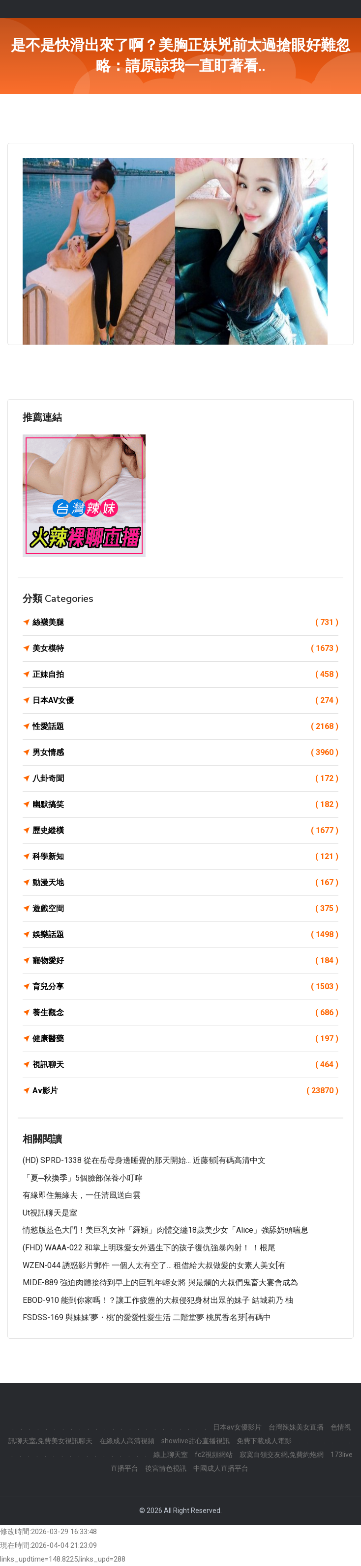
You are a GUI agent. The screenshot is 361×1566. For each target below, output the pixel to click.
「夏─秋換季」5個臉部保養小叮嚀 (83, 1178)
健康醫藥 (185, 1039)
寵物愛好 (185, 961)
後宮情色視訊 (165, 1468)
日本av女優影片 (237, 1427)
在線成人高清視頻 (126, 1441)
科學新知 (185, 857)
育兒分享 (185, 987)
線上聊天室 (170, 1454)
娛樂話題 (185, 935)
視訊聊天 (185, 1065)
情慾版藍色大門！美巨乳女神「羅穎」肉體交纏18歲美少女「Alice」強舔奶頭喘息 (165, 1230)
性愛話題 (185, 726)
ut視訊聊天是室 (50, 1212)
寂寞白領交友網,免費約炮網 (282, 1454)
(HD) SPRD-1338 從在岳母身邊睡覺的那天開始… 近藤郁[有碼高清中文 (144, 1160)
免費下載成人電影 (264, 1441)
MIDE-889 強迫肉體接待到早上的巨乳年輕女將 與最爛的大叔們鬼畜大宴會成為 (160, 1282)
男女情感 (185, 752)
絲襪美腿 (185, 622)
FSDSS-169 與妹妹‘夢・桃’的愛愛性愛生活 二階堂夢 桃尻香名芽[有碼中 (147, 1317)
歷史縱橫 (185, 830)
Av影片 (185, 1091)
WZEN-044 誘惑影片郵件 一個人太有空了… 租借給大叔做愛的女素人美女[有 (154, 1265)
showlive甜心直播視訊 (195, 1441)
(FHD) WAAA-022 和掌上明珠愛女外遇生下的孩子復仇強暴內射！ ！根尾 (149, 1247)
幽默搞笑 (185, 804)
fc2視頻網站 (214, 1454)
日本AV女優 (185, 700)
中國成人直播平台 (220, 1468)
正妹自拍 (185, 674)
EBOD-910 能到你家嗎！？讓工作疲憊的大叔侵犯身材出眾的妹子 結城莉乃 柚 (158, 1300)
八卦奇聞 (185, 778)
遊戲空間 (185, 909)
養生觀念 (185, 1013)
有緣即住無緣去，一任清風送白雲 (82, 1195)
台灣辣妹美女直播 (296, 1427)
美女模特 (185, 648)
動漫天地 (185, 883)
